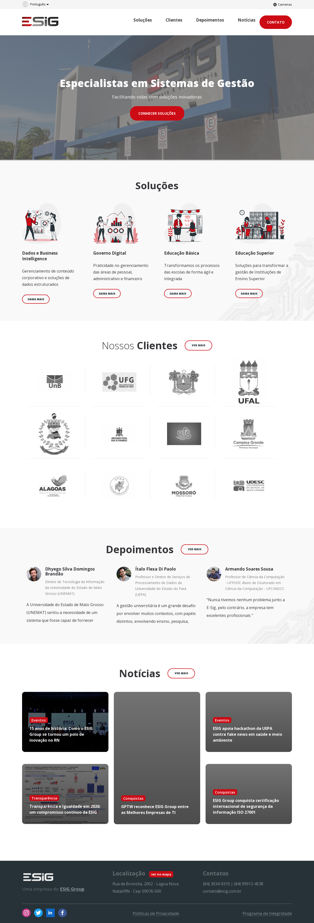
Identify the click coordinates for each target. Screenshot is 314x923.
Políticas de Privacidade (156, 913)
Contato (276, 22)
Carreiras (282, 4)
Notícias (246, 20)
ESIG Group (72, 889)
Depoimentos (210, 20)
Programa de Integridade (267, 913)
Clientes (174, 20)
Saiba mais (35, 299)
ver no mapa (161, 874)
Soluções (142, 20)
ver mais (198, 345)
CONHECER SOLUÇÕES (157, 113)
